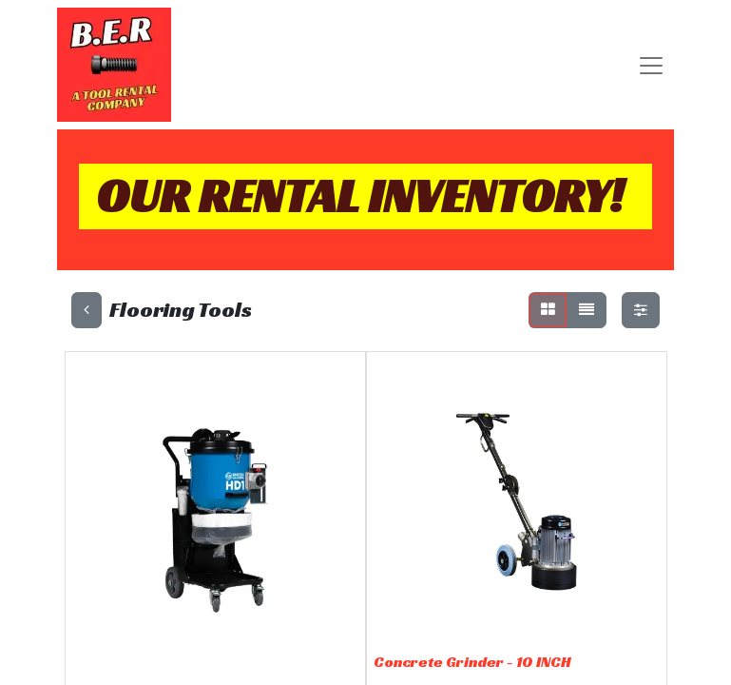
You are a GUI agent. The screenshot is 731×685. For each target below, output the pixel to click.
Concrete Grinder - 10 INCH (472, 662)
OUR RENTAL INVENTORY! (360, 195)
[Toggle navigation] (651, 65)
